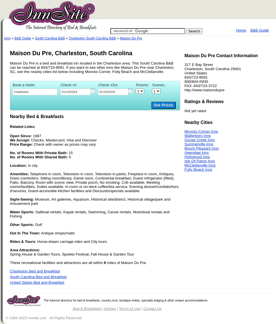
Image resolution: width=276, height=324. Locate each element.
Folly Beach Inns (198, 169)
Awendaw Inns (196, 152)
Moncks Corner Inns (201, 131)
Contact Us (152, 309)
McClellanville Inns (199, 165)
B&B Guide (259, 30)
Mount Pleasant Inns (201, 148)
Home (241, 30)
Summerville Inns (198, 144)
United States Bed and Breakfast (37, 282)
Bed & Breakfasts (87, 309)
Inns (7, 38)
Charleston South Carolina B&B (92, 38)
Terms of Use (130, 309)
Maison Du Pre (131, 38)
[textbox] (34, 91)
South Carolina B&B (50, 38)
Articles (110, 309)
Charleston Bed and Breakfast (35, 271)
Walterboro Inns (197, 136)
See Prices (163, 105)
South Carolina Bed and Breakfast (38, 277)
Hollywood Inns (197, 157)
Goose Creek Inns (199, 140)
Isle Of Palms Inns (199, 161)
